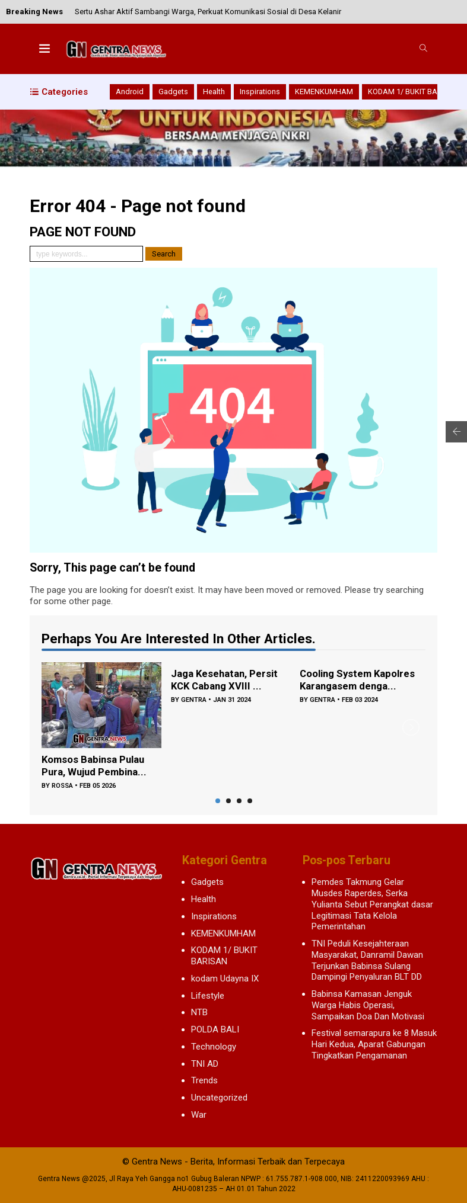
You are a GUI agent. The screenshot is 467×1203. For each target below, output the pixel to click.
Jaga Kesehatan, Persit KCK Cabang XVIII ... (227, 681)
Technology (213, 1046)
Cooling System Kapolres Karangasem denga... (353, 681)
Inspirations (260, 91)
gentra (194, 701)
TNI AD (204, 1063)
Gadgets (173, 91)
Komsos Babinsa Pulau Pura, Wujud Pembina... (98, 767)
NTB (199, 1012)
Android (130, 91)
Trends (204, 1080)
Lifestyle (207, 995)
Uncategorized (219, 1097)
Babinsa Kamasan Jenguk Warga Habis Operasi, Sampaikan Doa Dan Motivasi (368, 1005)
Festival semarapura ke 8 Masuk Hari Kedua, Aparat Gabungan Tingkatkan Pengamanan (374, 1044)
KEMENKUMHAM (324, 91)
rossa (63, 787)
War (199, 1114)
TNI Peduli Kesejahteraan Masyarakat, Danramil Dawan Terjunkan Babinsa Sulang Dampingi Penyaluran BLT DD (367, 960)
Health (214, 91)
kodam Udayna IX (225, 978)
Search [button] (164, 253)
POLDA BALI (215, 1029)
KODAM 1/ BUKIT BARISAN (413, 91)
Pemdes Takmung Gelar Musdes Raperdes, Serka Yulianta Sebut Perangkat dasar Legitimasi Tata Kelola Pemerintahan (372, 904)
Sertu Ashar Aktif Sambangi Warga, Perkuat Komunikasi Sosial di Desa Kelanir (208, 11)
